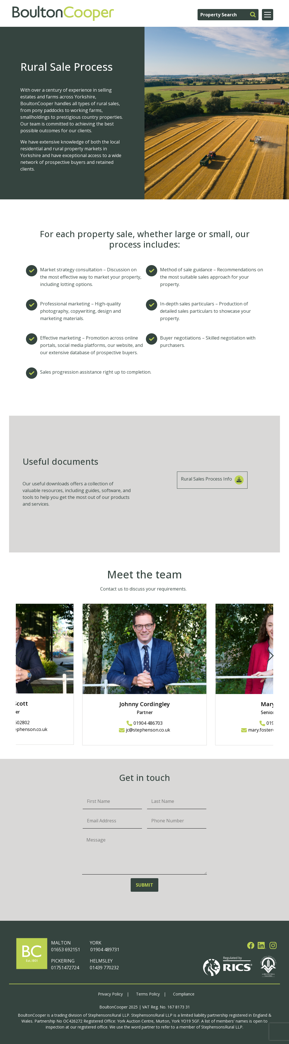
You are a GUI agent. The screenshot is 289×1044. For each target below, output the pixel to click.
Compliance (183, 994)
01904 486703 (145, 723)
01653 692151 (65, 949)
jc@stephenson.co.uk (144, 730)
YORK (95, 943)
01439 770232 (104, 967)
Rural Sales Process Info (212, 479)
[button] (270, 655)
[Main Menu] (267, 14)
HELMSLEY (101, 961)
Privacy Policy (110, 994)
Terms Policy (148, 994)
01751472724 (65, 967)
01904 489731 (104, 949)
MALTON (61, 943)
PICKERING (63, 961)
